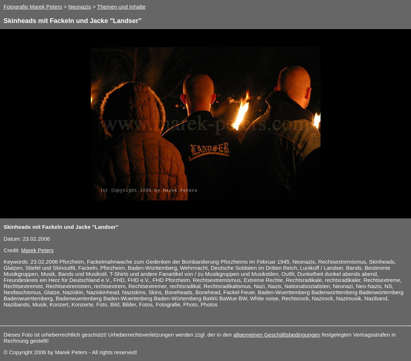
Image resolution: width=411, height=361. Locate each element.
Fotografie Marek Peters (33, 7)
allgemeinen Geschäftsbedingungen (276, 335)
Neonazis (79, 7)
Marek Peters (37, 250)
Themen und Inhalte (121, 7)
